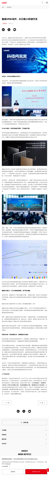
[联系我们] (47, 470)
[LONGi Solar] (4, 3)
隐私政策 (8, 464)
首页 (3, 7)
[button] (42, 3)
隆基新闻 (9, 7)
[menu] (47, 2)
